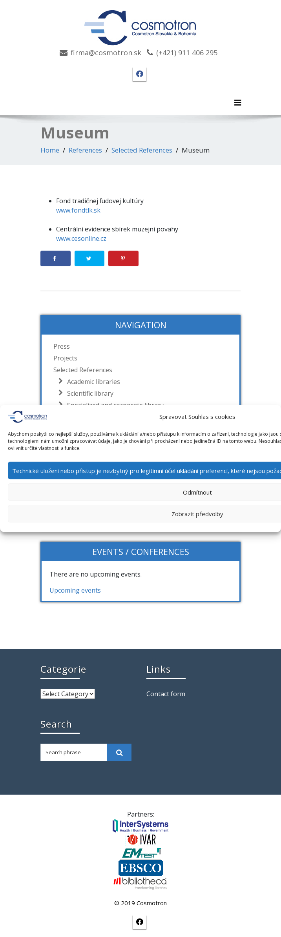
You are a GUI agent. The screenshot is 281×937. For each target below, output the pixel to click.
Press (61, 346)
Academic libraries (91, 382)
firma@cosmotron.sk (106, 52)
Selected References (141, 150)
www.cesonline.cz (81, 238)
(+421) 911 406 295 (186, 52)
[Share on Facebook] (55, 258)
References (85, 150)
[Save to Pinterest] (123, 258)
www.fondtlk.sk (78, 210)
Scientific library (88, 393)
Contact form (165, 694)
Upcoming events (75, 590)
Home (49, 150)
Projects (65, 358)
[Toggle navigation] (237, 103)
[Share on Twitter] (90, 258)
